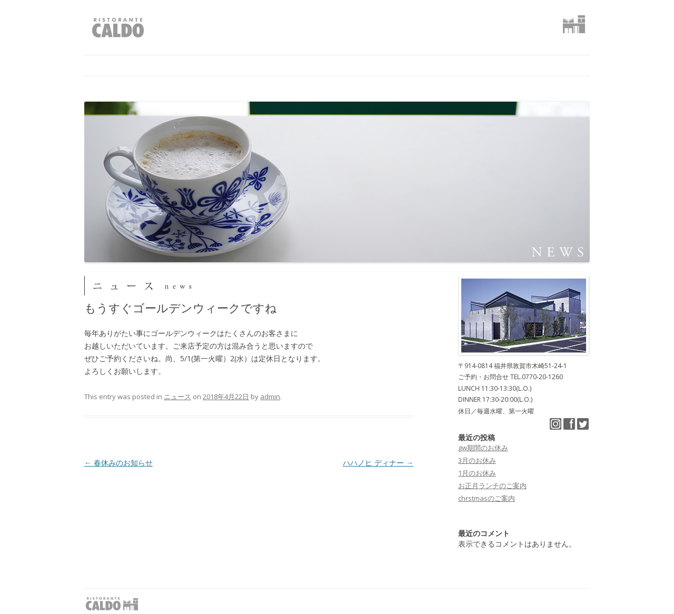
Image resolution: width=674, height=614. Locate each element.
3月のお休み (477, 460)
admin (270, 396)
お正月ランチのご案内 (492, 485)
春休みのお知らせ (118, 463)
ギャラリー (355, 65)
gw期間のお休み (483, 447)
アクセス (419, 65)
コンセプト (218, 65)
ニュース (154, 65)
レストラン (286, 65)
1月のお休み (477, 473)
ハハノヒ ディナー (378, 463)
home (98, 65)
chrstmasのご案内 (486, 498)
